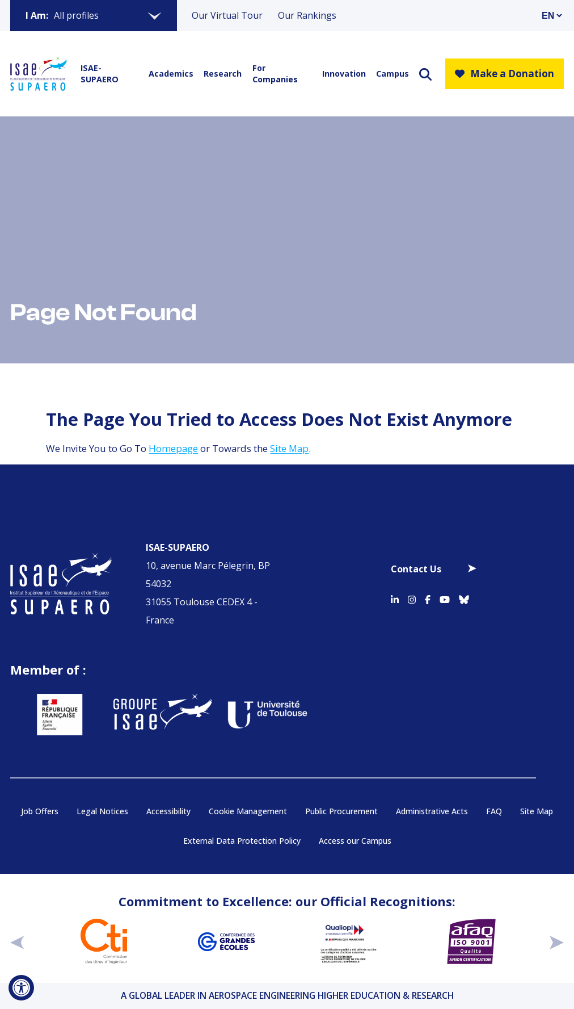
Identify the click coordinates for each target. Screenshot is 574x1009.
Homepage (173, 448)
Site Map (289, 448)
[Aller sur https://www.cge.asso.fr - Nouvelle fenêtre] (226, 941)
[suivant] (557, 942)
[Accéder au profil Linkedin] (395, 598)
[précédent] (17, 942)
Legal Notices (102, 811)
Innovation (341, 73)
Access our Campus (355, 840)
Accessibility (168, 811)
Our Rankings (307, 15)
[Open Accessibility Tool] (21, 987)
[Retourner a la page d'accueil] (38, 73)
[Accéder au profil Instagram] (412, 598)
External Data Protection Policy (242, 840)
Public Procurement (341, 811)
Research (221, 73)
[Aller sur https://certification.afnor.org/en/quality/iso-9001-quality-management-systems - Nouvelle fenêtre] (471, 941)
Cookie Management (248, 811)
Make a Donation (504, 73)
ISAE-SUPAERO (100, 73)
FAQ (494, 811)
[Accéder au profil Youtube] (445, 598)
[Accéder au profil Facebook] (427, 598)
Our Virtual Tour (227, 15)
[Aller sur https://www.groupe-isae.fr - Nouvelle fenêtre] (144, 714)
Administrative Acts (432, 811)
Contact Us (416, 569)
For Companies (275, 73)
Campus (391, 73)
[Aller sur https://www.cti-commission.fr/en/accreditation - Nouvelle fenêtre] (103, 941)
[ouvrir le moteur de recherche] (425, 74)
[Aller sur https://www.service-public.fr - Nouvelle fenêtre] (41, 714)
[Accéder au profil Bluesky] (464, 598)
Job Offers (39, 811)
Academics (169, 73)
